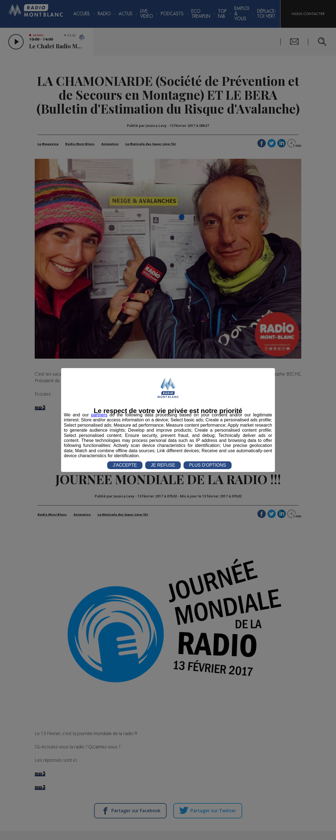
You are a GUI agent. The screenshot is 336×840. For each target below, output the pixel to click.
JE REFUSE (163, 465)
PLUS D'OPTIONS (207, 465)
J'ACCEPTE (125, 465)
